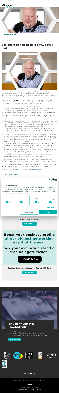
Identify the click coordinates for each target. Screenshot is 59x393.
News (41, 383)
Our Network (35, 383)
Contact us (5, 383)
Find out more (29, 224)
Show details (50, 207)
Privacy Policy (48, 383)
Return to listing (11, 174)
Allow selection (29, 212)
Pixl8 (36, 387)
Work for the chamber (15, 383)
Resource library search (10, 34)
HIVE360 (28, 100)
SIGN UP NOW (15, 339)
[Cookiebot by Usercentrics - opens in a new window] (50, 179)
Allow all (48, 212)
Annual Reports (26, 383)
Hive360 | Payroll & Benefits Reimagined (28, 169)
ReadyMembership (36, 389)
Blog (3, 40)
